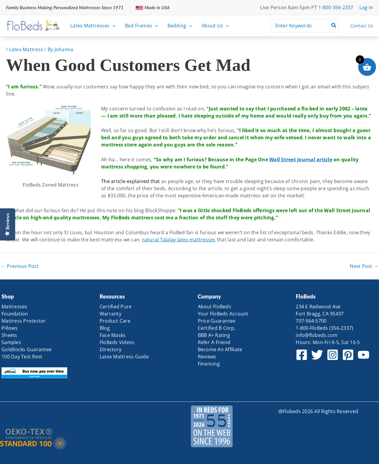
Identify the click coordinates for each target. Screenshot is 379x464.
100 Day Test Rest (21, 356)
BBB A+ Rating (214, 335)
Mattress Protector (23, 321)
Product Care (115, 321)
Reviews (207, 356)
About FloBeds (214, 306)
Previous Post (20, 266)
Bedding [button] (179, 25)
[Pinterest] (348, 355)
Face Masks (113, 335)
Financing (209, 363)
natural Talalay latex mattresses (179, 239)
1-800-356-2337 (335, 7)
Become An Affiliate (220, 349)
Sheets (9, 335)
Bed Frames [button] (141, 25)
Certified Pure (116, 306)
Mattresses (14, 306)
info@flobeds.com (316, 335)
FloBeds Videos (117, 342)
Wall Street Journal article (300, 159)
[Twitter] (317, 355)
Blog (105, 328)
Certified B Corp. (217, 328)
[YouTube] (363, 355)
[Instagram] (333, 355)
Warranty (110, 313)
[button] (112, 25)
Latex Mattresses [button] (92, 25)
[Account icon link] (366, 7)
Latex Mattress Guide (124, 356)
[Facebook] (302, 355)
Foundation (14, 313)
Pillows (9, 328)
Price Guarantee (217, 321)
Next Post (364, 266)
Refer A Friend (214, 342)
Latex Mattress (26, 49)
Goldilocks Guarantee (26, 349)
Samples (11, 342)
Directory (110, 349)
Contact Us (361, 26)
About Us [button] (215, 25)
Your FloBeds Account (223, 313)
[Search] (334, 25)
